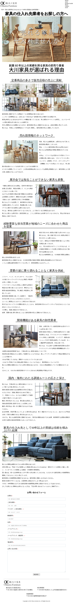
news (66, 2)
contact (67, 6)
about (66, 5)
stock (66, 7)
